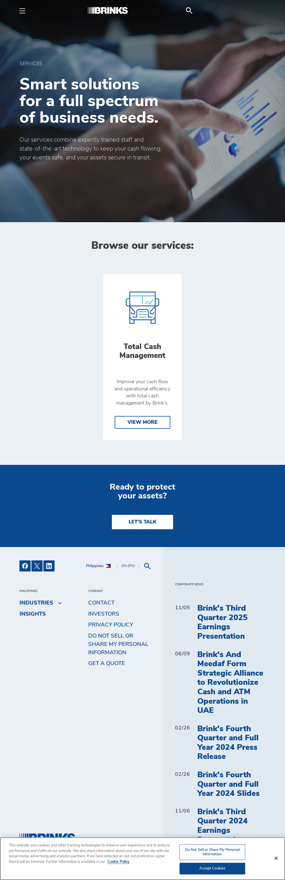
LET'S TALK (142, 522)
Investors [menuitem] (103, 614)
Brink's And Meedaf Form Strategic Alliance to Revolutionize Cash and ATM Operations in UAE (230, 683)
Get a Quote (106, 663)
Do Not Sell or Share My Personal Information (118, 644)
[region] (142, 858)
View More (142, 422)
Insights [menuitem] (32, 614)
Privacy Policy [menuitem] (110, 625)
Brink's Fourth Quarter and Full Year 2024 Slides (228, 784)
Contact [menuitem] (101, 603)
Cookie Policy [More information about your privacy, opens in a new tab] (118, 862)
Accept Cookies (212, 868)
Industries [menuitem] (36, 602)
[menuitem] (259, 10)
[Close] (276, 858)
